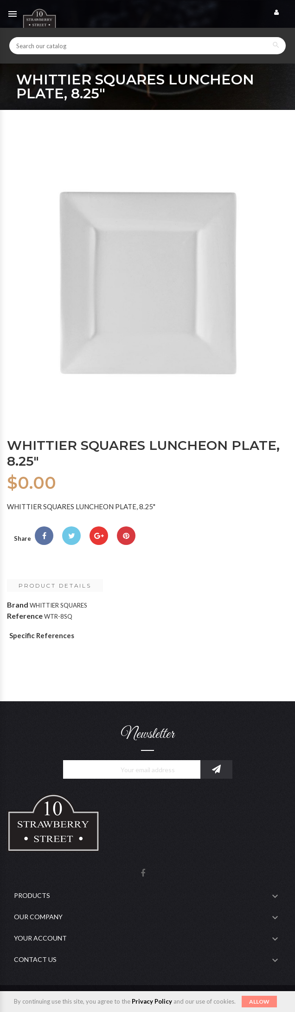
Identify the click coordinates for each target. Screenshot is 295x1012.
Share (44, 535)
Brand (17, 604)
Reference (25, 615)
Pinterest (126, 535)
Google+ (99, 535)
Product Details (55, 585)
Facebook (143, 873)
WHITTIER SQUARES (58, 605)
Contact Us (35, 959)
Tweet (71, 535)
